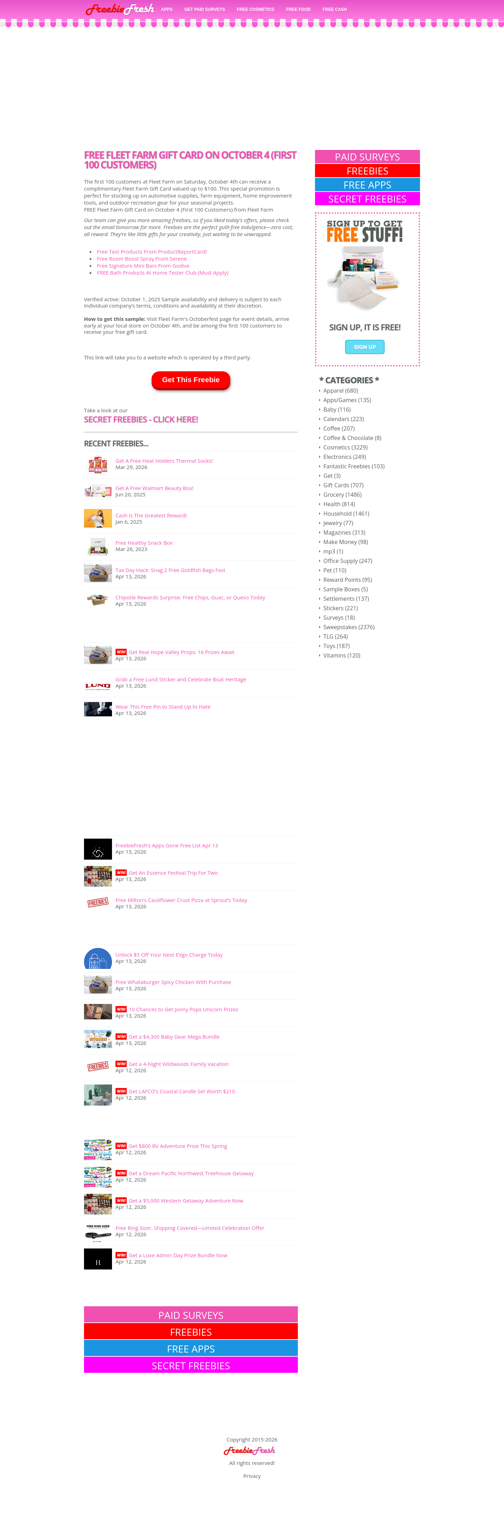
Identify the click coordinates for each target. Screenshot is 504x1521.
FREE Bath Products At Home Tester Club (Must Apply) (162, 272)
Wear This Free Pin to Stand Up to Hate (162, 706)
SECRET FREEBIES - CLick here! (141, 419)
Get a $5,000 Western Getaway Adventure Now (186, 1200)
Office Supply (340, 561)
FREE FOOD (298, 9)
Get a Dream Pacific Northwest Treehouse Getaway (191, 1173)
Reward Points (342, 580)
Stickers (333, 608)
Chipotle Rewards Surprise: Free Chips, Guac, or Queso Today (190, 597)
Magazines (337, 532)
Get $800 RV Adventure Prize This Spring (178, 1145)
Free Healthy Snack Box (144, 542)
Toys (329, 646)
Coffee (331, 428)
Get (327, 476)
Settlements (339, 599)
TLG (328, 636)
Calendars (336, 419)
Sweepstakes (340, 627)
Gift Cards (336, 485)
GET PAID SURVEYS (204, 9)
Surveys (333, 617)
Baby (329, 409)
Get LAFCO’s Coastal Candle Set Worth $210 (182, 1091)
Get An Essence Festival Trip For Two (173, 872)
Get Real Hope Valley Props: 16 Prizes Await (181, 651)
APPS (167, 9)
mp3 (329, 551)
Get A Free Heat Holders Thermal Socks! (164, 460)
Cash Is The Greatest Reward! (151, 515)
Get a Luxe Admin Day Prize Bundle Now (178, 1255)
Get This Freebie (191, 380)
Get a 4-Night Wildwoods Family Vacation (179, 1063)
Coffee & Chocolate (348, 438)
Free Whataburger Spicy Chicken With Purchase (173, 981)
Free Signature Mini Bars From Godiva (143, 265)
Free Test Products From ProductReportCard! (152, 251)
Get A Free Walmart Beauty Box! (154, 487)
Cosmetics (336, 447)
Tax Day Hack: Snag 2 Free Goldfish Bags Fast (170, 569)
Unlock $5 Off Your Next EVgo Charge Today (169, 954)
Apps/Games (340, 400)
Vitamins (334, 655)
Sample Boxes (341, 589)
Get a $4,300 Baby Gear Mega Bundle (174, 1036)
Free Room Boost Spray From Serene (142, 258)
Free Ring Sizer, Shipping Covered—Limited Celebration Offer (189, 1227)
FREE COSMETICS (255, 9)
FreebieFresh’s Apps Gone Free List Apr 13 (166, 845)
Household (337, 513)
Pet (327, 570)
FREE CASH (335, 9)
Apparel (333, 390)
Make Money (340, 542)
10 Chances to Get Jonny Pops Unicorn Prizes (183, 1009)
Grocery (333, 494)
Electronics (337, 457)
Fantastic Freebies (346, 466)
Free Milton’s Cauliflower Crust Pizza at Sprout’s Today (181, 899)
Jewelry (332, 523)
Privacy (251, 1475)
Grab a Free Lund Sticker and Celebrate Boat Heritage (180, 679)
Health (332, 504)
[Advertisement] (252, 90)
